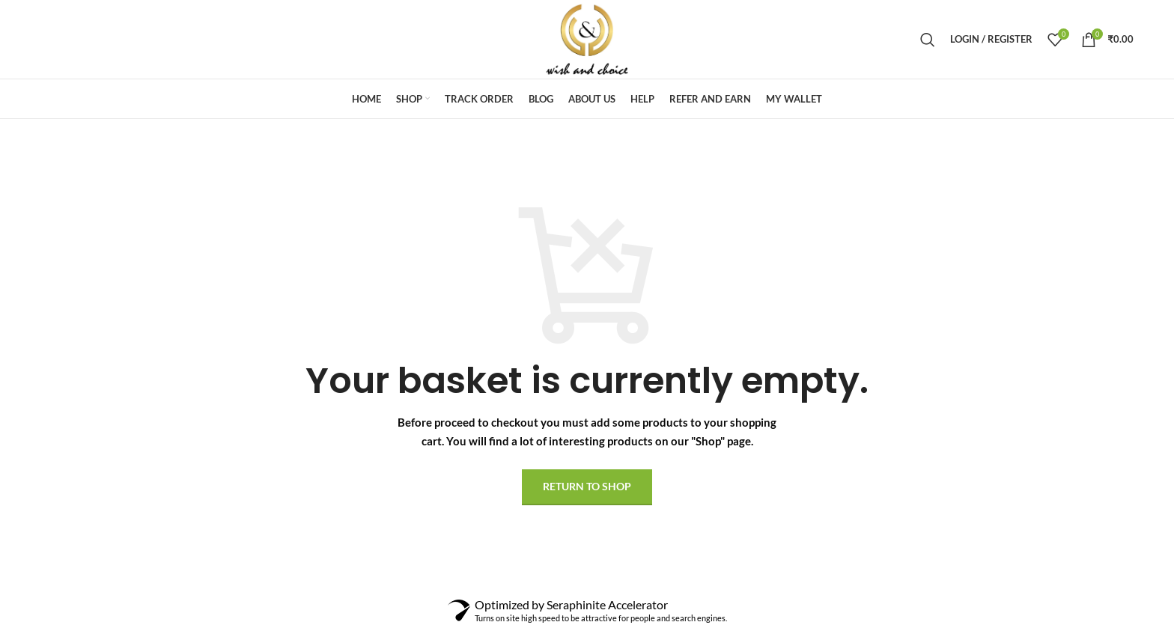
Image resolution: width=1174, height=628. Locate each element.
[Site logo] (587, 37)
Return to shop (587, 486)
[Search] (928, 40)
